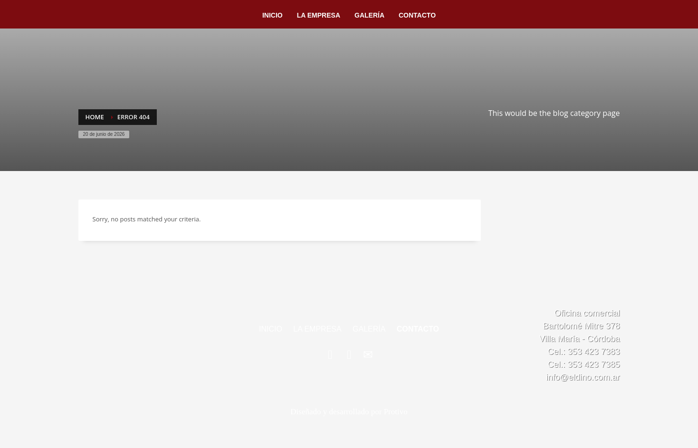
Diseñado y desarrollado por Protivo (348, 411)
